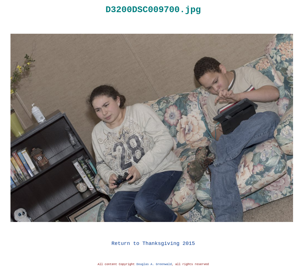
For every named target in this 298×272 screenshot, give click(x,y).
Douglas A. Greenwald (154, 264)
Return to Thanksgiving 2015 (153, 243)
